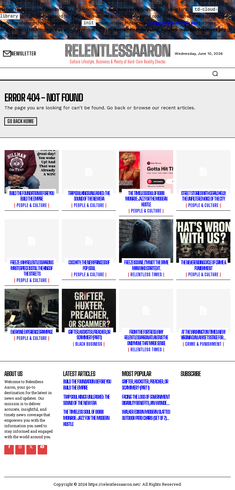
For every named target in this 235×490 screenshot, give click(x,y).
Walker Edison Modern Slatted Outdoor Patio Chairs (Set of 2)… (145, 413)
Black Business (88, 343)
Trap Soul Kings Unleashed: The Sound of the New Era (89, 196)
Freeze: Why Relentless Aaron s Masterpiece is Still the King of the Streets (31, 267)
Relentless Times (146, 274)
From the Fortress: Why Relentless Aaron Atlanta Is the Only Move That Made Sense (146, 336)
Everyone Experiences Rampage (31, 331)
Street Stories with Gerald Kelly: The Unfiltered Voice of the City (203, 196)
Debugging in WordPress (172, 23)
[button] (215, 73)
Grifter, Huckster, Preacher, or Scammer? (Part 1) (89, 333)
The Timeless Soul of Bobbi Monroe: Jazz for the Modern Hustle (146, 198)
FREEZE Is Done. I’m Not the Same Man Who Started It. (146, 264)
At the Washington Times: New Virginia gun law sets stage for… (203, 333)
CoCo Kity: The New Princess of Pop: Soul (88, 264)
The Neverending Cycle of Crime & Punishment (203, 264)
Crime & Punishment (203, 343)
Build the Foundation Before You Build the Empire (31, 196)
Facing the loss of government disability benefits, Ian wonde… (144, 398)
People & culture (32, 205)
